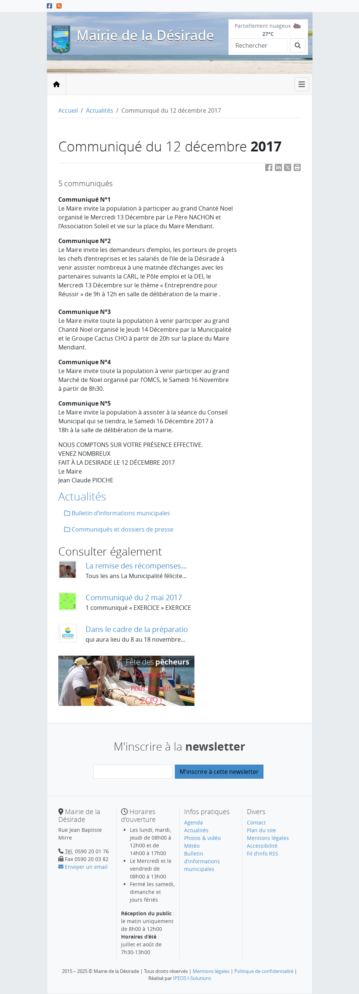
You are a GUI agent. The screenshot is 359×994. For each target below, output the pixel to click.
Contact (256, 822)
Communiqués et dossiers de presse (118, 529)
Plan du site (261, 830)
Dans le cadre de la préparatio (137, 629)
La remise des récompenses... (136, 566)
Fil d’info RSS (262, 853)
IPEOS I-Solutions (192, 978)
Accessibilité (262, 845)
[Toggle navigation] (301, 84)
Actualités (99, 110)
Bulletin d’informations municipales (117, 513)
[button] (297, 169)
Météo (192, 845)
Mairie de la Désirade (145, 35)
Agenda (193, 822)
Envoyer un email (83, 866)
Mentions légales (268, 837)
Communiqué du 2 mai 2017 (134, 597)
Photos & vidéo (202, 837)
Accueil (68, 110)
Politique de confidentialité (263, 971)
